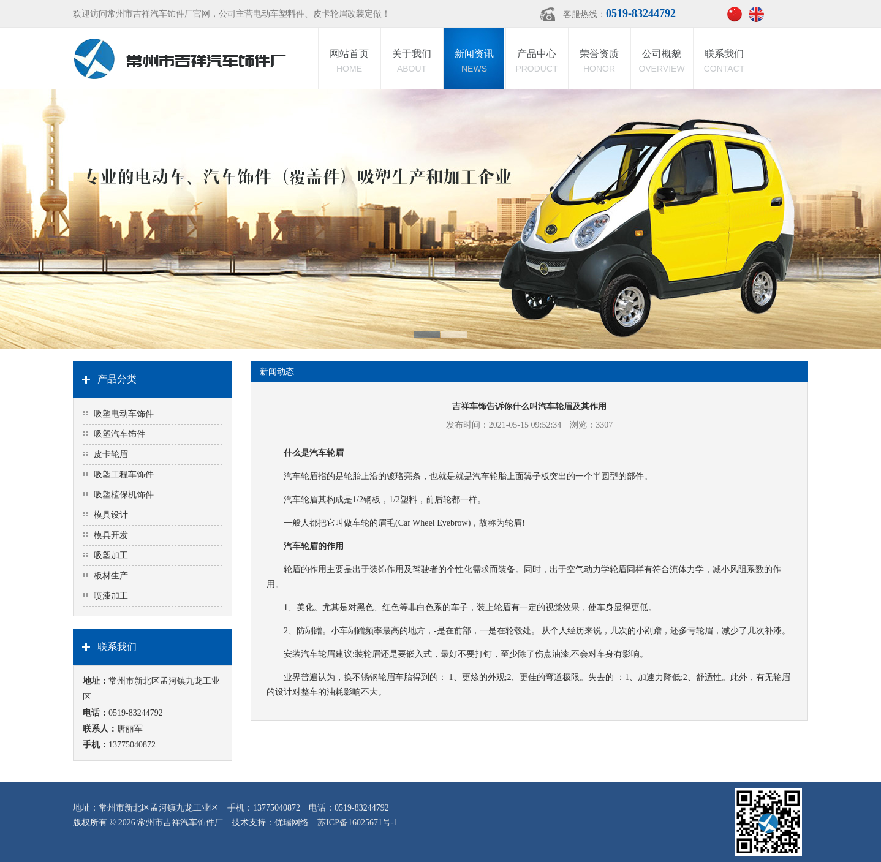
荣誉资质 (599, 62)
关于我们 (411, 62)
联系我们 (724, 62)
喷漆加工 (111, 595)
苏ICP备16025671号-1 (357, 822)
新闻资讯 (474, 62)
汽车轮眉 (301, 476)
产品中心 (536, 62)
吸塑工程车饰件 (124, 474)
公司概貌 (661, 62)
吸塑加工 (111, 555)
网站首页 (349, 62)
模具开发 (111, 535)
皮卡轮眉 (111, 454)
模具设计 (111, 515)
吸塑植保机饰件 (124, 494)
